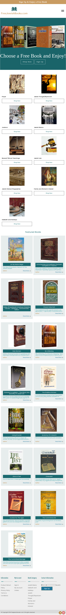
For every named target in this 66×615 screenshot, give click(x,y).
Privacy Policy (5, 590)
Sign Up (40, 62)
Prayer (30, 598)
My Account (18, 588)
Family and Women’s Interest (31, 603)
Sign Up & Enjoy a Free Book (33, 2)
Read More (26, 271)
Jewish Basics (32, 585)
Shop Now (27, 62)
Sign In (16, 585)
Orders (16, 590)
